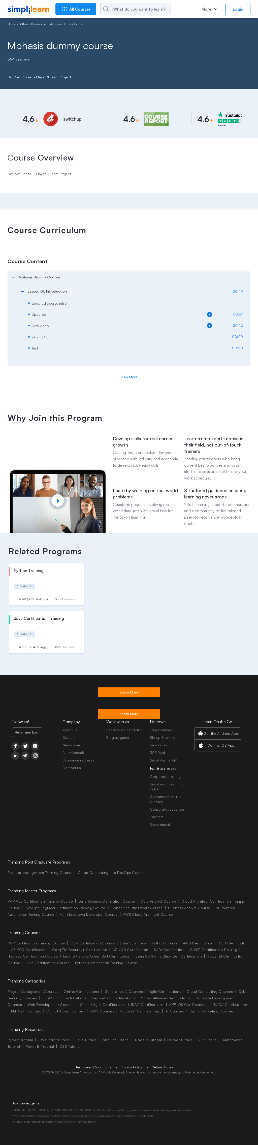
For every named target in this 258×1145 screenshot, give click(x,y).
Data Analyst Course (158, 901)
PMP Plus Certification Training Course (40, 901)
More (206, 9)
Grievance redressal (78, 760)
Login (238, 9)
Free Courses (161, 730)
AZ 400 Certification (130, 949)
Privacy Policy (131, 1067)
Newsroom (71, 745)
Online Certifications (81, 991)
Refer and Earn (27, 732)
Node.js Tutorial (148, 1040)
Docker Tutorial (180, 1040)
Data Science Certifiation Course (106, 901)
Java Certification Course (48, 963)
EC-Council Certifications (64, 998)
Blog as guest (117, 737)
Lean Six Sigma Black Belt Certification (169, 956)
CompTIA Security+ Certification (80, 949)
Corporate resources (167, 809)
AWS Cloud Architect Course (148, 914)
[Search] (135, 9)
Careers (69, 737)
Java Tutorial (86, 1040)
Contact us (71, 768)
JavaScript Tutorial (54, 1040)
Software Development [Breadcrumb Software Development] (33, 24)
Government (160, 824)
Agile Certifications (165, 991)
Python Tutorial (20, 1040)
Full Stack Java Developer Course (88, 914)
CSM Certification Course (93, 943)
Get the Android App (221, 733)
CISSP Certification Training (213, 949)
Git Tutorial (208, 1040)
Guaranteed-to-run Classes (165, 799)
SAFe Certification (169, 949)
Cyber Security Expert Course (137, 908)
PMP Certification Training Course (36, 943)
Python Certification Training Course (106, 963)
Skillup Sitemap (162, 737)
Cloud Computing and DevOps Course (111, 872)
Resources (158, 745)
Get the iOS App (221, 745)
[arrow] (126, 277)
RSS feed (157, 752)
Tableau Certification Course (33, 956)
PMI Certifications (26, 1011)
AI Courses (175, 1011)
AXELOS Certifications (188, 1004)
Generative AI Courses (124, 991)
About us (69, 730)
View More (129, 377)
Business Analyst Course (189, 908)
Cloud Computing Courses (210, 991)
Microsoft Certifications (140, 1011)
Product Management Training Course (40, 872)
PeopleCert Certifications (114, 998)
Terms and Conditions (93, 1067)
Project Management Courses (33, 991)
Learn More (129, 692)
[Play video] (58, 500)
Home (12, 24)
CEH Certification (233, 943)
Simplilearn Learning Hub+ (166, 786)
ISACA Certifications (230, 1004)
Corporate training (165, 776)
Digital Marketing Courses (212, 1011)
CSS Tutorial (70, 1046)
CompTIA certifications (65, 1011)
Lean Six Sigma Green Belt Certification (96, 956)
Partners (157, 817)
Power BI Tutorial (40, 1046)
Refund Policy (163, 1067)
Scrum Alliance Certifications (165, 998)
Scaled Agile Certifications (103, 1004)
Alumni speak (73, 752)
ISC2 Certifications (147, 1004)
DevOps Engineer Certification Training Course (66, 908)
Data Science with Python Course (148, 943)
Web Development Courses (50, 1004)
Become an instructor (124, 730)
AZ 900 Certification (29, 949)
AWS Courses (102, 1011)
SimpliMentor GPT (164, 760)
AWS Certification (198, 943)
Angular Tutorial (116, 1040)
